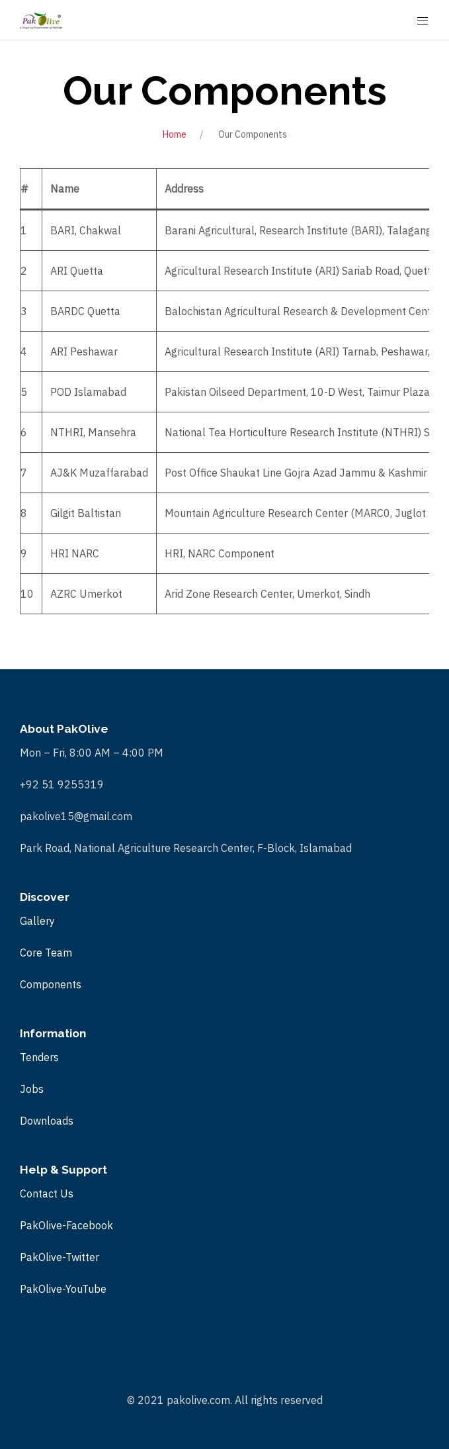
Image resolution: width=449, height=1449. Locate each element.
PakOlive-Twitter (59, 1257)
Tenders (39, 1057)
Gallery (37, 920)
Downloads (46, 1120)
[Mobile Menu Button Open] (422, 21)
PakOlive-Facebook (66, 1225)
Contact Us (46, 1193)
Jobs (32, 1089)
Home (174, 134)
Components (50, 984)
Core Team (46, 952)
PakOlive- (42, 1288)
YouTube (85, 1288)
